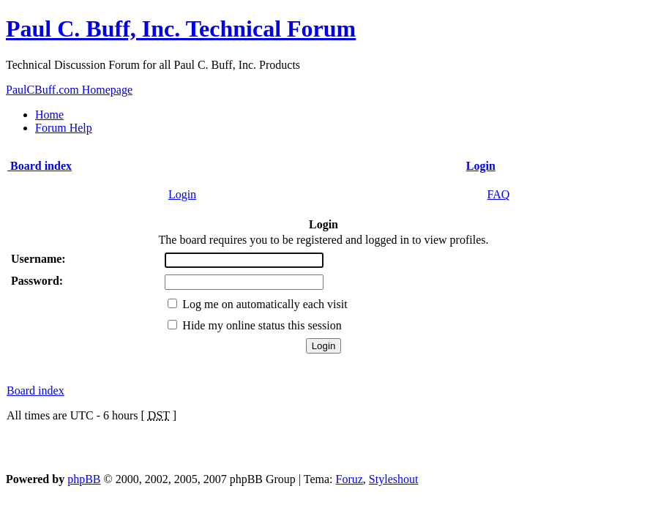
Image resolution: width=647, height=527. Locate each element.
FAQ (498, 194)
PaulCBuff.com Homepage (69, 89)
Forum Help (63, 128)
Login (182, 194)
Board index (35, 390)
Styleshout (394, 479)
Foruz (349, 479)
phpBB (83, 479)
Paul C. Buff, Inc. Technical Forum (181, 28)
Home (49, 114)
